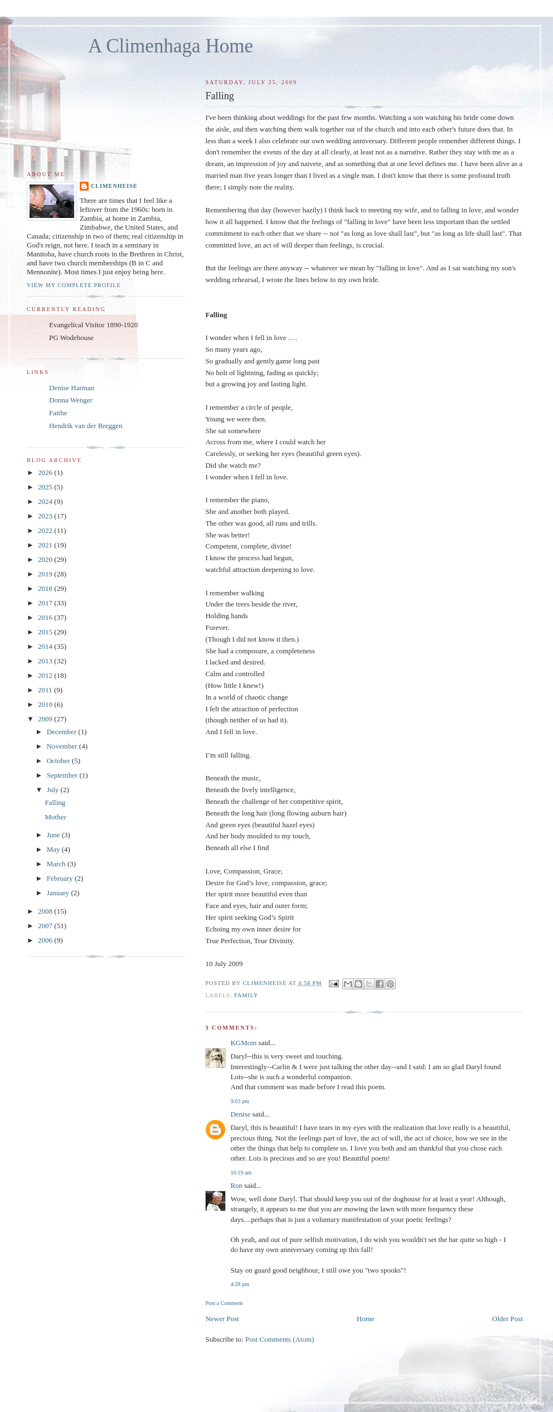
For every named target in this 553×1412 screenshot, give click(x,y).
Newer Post (222, 1318)
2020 (46, 559)
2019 (46, 574)
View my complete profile (74, 285)
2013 (46, 661)
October (59, 760)
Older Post (507, 1318)
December (63, 731)
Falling (55, 802)
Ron (236, 1185)
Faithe (58, 413)
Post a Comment (223, 1303)
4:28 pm (239, 1284)
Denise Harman (71, 388)
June (54, 835)
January (59, 893)
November (63, 746)
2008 (46, 911)
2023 (46, 516)
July (54, 789)
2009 (46, 719)
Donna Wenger (71, 400)
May (54, 849)
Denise (240, 1114)
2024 (46, 501)
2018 (46, 588)
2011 (46, 690)
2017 (46, 603)
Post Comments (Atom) (279, 1339)
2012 (46, 675)
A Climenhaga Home (170, 46)
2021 (46, 545)
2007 (46, 925)
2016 (46, 617)
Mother (55, 817)
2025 (46, 487)
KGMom (243, 1043)
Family (246, 995)
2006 (46, 940)
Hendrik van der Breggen (86, 425)
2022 (46, 530)
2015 (46, 632)
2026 (46, 472)
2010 (46, 704)
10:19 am (240, 1173)
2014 (46, 646)
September (63, 775)
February (61, 878)
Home (366, 1318)
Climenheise (114, 186)
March (57, 864)
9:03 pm (239, 1101)
